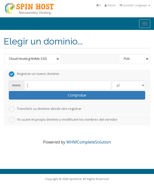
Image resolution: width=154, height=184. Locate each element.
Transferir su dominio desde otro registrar (45, 109)
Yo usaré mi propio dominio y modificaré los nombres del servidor (63, 120)
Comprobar (77, 95)
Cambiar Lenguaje (134, 5)
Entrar (110, 5)
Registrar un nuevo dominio (34, 74)
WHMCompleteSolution (88, 142)
